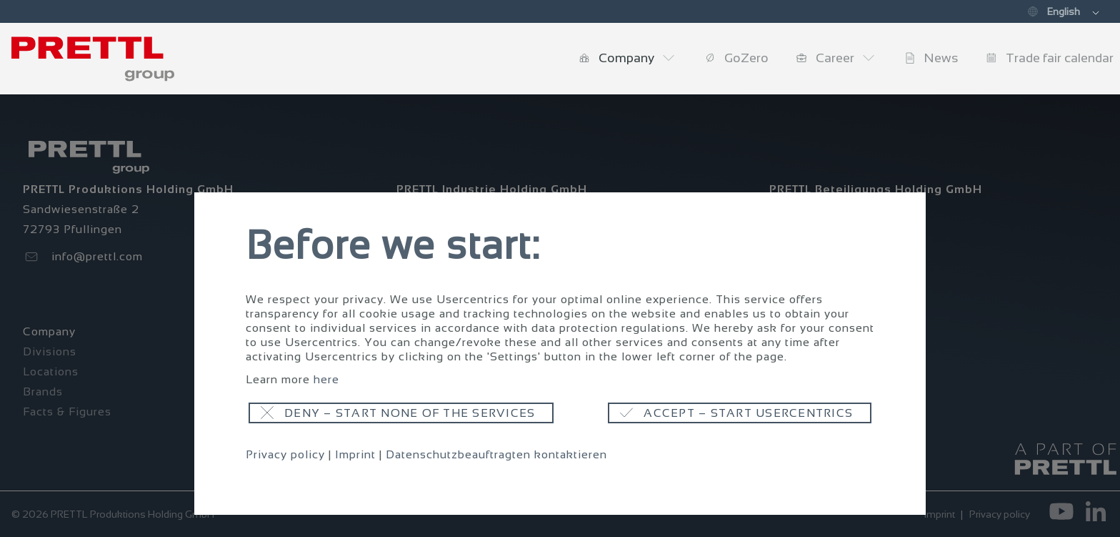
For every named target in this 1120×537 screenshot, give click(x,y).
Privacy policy (285, 454)
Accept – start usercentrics (748, 413)
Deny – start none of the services (409, 413)
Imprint (355, 454)
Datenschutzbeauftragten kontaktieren (496, 454)
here (326, 379)
